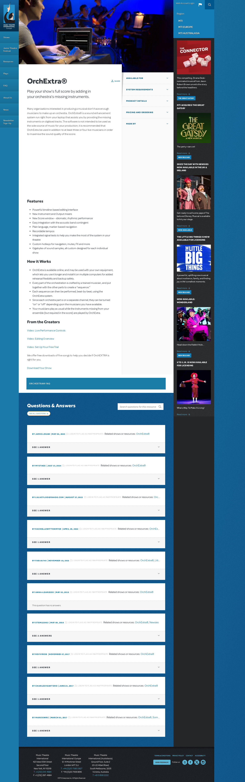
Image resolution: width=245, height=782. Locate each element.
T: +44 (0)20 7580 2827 (71, 767)
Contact (189, 754)
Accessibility (200, 754)
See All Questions (37, 413)
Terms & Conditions (162, 754)
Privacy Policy (178, 754)
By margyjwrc (40, 716)
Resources (8, 61)
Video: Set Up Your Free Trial (43, 347)
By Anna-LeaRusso (43, 590)
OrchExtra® (143, 432)
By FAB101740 (39, 559)
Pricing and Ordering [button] (139, 112)
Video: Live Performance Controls (46, 330)
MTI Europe (185, 27)
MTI (180, 20)
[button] (200, 4)
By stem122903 (40, 621)
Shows (6, 37)
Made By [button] (131, 124)
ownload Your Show (40, 368)
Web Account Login (185, 3)
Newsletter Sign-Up (8, 122)
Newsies (154, 620)
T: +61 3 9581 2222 (101, 773)
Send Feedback (162, 761)
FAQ (5, 85)
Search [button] (209, 4)
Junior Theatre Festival (10, 49)
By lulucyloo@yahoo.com (48, 495)
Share (117, 81)
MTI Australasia (188, 33)
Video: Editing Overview (40, 338)
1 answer (41, 445)
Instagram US (203, 760)
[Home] (9, 15)
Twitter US (196, 760)
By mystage (39, 464)
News (6, 109)
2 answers (42, 634)
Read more (184, 93)
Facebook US (190, 760)
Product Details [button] (136, 101)
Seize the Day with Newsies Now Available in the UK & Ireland (193, 167)
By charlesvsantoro (44, 684)
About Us (7, 97)
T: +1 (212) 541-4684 (42, 770)
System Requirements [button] (139, 89)
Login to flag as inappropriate (86, 432)
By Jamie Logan (41, 432)
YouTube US (184, 760)
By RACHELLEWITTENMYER (46, 527)
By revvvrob (39, 652)
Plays (5, 73)
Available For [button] (134, 78)
